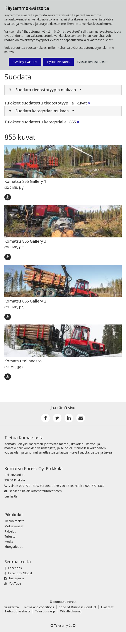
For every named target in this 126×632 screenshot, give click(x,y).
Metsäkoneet (14, 526)
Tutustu (9, 536)
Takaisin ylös (63, 625)
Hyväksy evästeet (24, 62)
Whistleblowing (71, 611)
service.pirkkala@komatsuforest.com (35, 491)
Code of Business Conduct (77, 607)
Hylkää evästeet (58, 62)
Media (8, 542)
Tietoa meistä (14, 521)
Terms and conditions (38, 607)
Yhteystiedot (13, 547)
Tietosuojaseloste (18, 611)
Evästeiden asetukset (92, 62)
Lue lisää (10, 496)
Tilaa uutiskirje (45, 611)
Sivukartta (11, 607)
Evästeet (107, 607)
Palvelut (10, 531)
